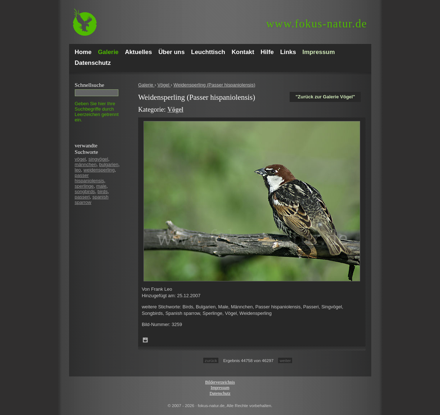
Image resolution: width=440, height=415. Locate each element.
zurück (211, 360)
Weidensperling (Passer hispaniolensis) (214, 85)
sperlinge (84, 186)
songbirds (85, 191)
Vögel (164, 85)
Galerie (146, 85)
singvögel (98, 159)
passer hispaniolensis (89, 178)
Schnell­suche (89, 85)
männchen (86, 164)
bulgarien (108, 164)
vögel (80, 159)
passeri (82, 197)
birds (102, 191)
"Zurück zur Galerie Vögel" (325, 96)
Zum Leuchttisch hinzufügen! (145, 340)
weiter (285, 360)
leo (78, 170)
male (101, 186)
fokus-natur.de (316, 23)
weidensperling (99, 170)
